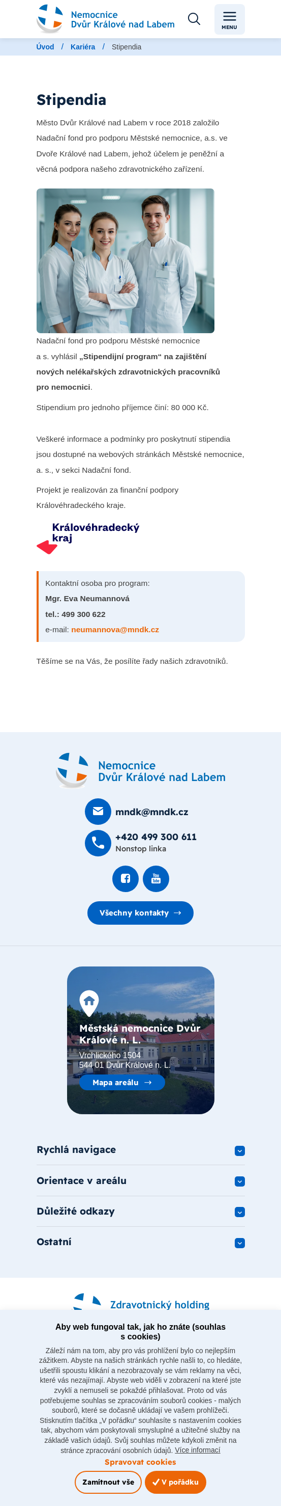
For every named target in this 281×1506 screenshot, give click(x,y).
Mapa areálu (115, 1082)
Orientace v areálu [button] (82, 1180)
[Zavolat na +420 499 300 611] (141, 843)
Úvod (45, 47)
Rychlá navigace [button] (76, 1150)
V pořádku (175, 1482)
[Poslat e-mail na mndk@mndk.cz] (137, 811)
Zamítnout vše (108, 1482)
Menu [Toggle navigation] (229, 20)
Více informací (197, 1450)
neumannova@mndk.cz (115, 629)
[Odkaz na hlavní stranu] (106, 19)
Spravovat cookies (140, 1462)
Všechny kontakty (134, 913)
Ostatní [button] (54, 1242)
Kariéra (83, 47)
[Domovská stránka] (140, 770)
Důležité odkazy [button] (76, 1211)
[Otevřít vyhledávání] (194, 19)
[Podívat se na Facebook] (125, 879)
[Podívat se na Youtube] (156, 879)
